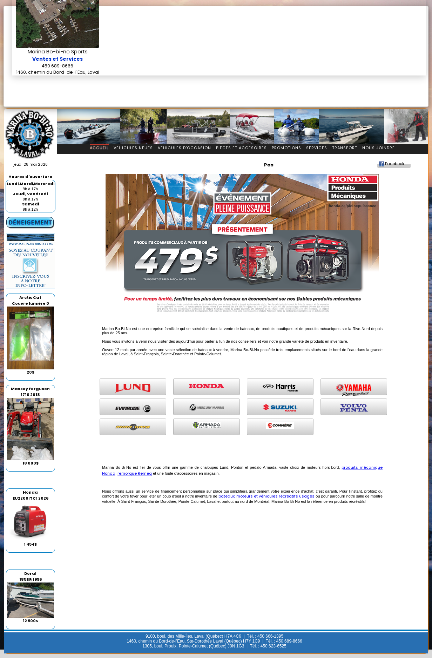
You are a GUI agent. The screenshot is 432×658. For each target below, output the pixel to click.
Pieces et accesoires (241, 148)
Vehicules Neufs (133, 148)
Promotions (286, 148)
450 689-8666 (57, 66)
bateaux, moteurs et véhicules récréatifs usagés (266, 496)
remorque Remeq (134, 473)
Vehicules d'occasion (184, 148)
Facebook (394, 163)
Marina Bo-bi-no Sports (58, 51)
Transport (344, 148)
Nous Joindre (378, 148)
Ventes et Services (57, 58)
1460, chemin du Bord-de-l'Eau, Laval (57, 72)
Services (316, 148)
